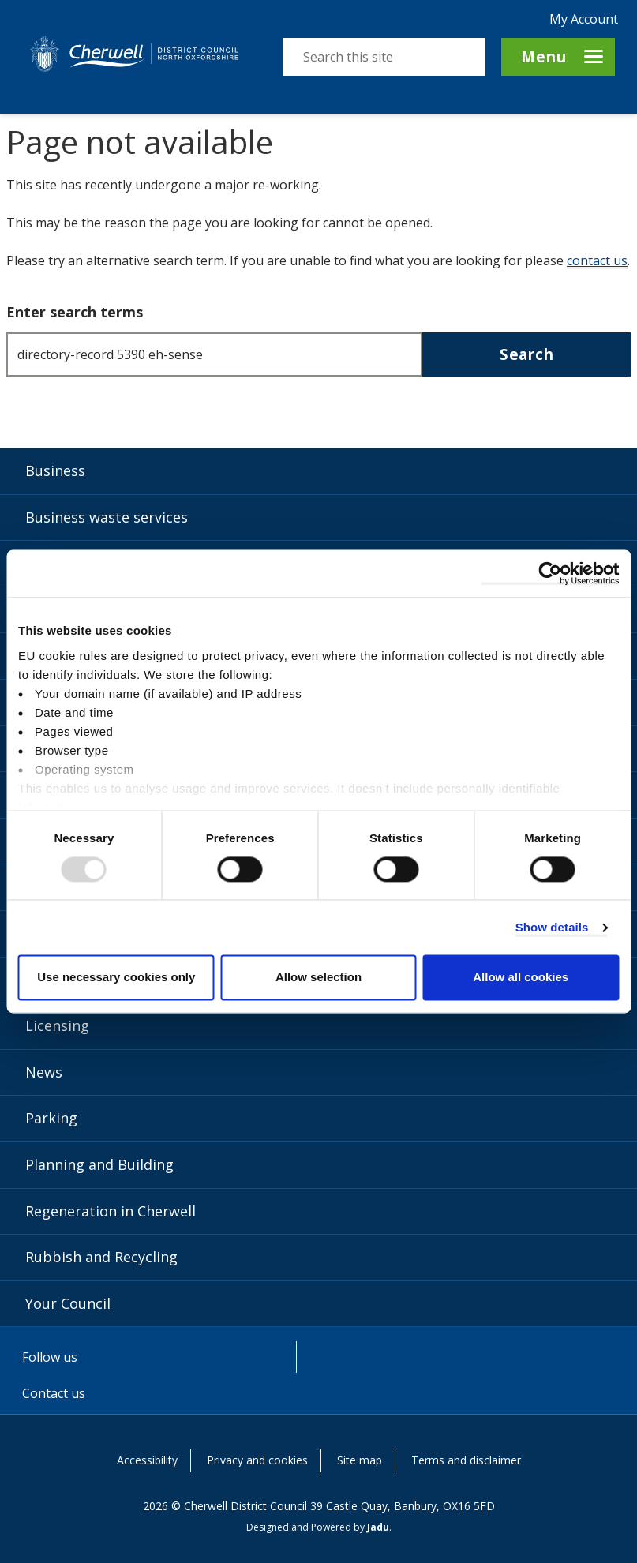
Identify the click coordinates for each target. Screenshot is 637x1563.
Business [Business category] (55, 470)
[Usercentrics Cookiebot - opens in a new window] (550, 573)
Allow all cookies (520, 977)
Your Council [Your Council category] (68, 1303)
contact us (597, 260)
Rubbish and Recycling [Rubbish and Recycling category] (101, 1256)
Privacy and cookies (257, 1459)
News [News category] (43, 1072)
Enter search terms (74, 311)
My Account (583, 19)
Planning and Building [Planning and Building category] (99, 1164)
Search (527, 354)
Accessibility (147, 1459)
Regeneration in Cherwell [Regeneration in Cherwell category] (110, 1210)
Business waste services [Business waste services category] (106, 517)
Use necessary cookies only (116, 977)
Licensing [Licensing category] (57, 1025)
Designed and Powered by (317, 1527)
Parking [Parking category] (51, 1117)
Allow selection (318, 977)
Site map (359, 1459)
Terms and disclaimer (466, 1459)
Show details (552, 927)
